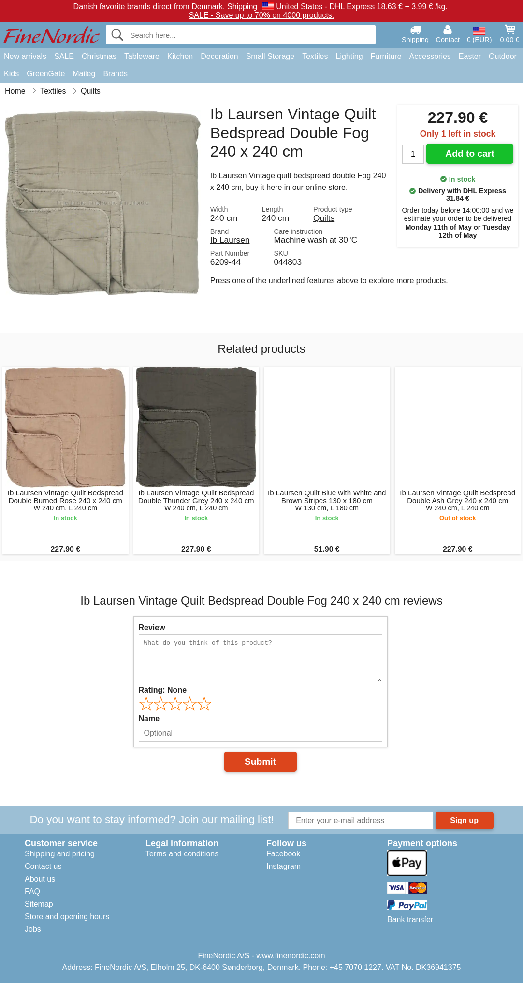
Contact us (43, 866)
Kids (11, 74)
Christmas (99, 56)
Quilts (323, 218)
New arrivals (25, 56)
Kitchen (180, 56)
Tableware (142, 56)
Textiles (315, 56)
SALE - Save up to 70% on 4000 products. (261, 15)
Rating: (163, 690)
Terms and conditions (181, 854)
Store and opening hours (67, 916)
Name (149, 718)
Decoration (219, 56)
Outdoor (503, 56)
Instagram (283, 866)
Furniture (386, 56)
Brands (115, 74)
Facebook (283, 854)
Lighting (349, 56)
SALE (64, 56)
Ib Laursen (230, 240)
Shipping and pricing (60, 854)
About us (40, 879)
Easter (470, 56)
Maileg (84, 74)
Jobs (33, 929)
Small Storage (270, 56)
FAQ (32, 891)
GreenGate (46, 74)
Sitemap (39, 904)
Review (152, 627)
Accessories (430, 56)
